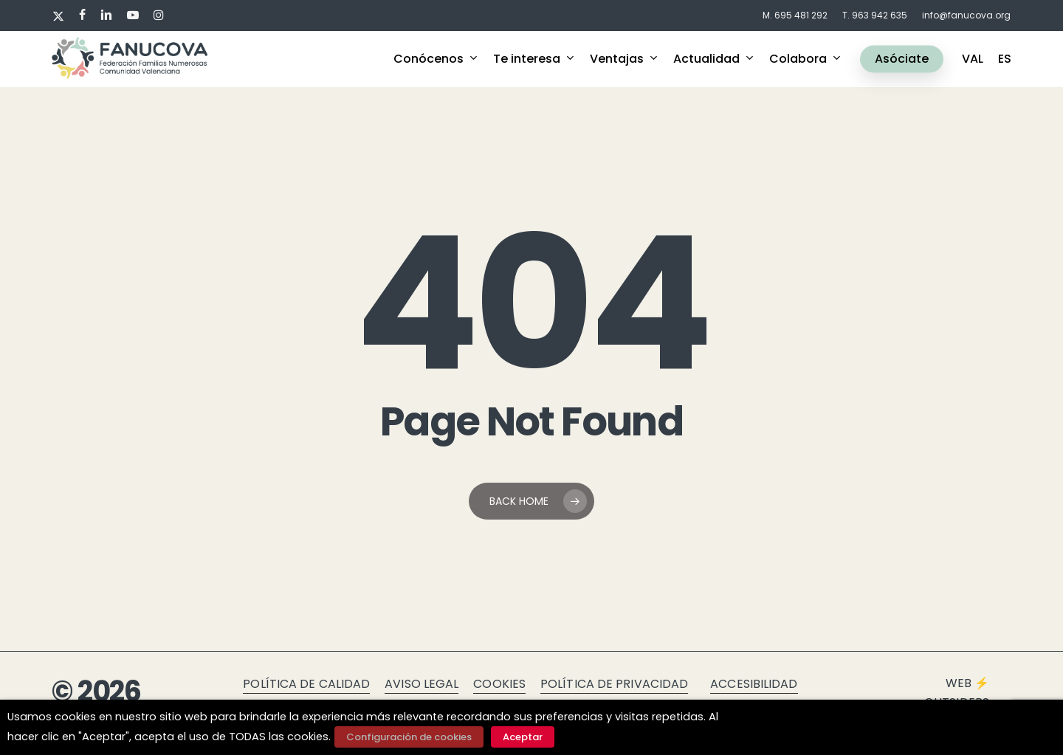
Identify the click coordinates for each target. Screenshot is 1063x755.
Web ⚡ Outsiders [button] (956, 693)
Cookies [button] (499, 683)
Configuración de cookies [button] (409, 737)
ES (1004, 59)
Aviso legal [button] (421, 683)
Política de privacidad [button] (614, 683)
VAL (972, 59)
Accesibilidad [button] (753, 683)
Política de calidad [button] (306, 683)
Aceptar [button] (523, 737)
